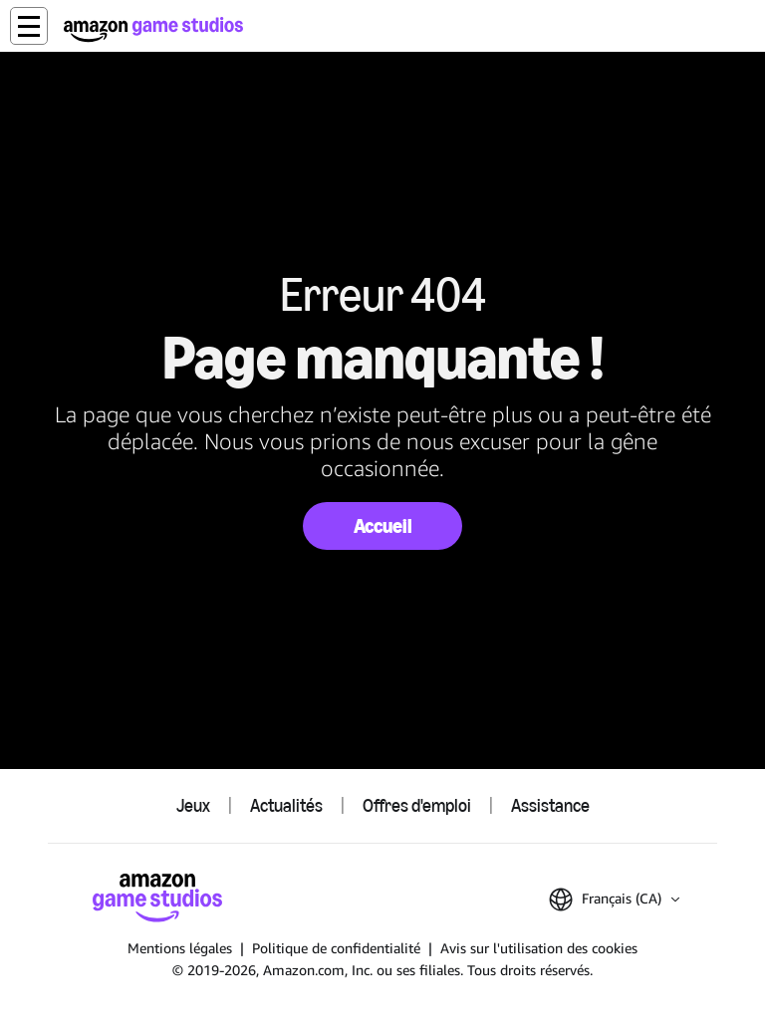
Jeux (193, 806)
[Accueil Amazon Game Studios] (153, 29)
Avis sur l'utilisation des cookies (539, 947)
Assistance (550, 806)
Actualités (286, 806)
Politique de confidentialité (336, 947)
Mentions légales (180, 947)
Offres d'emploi (417, 806)
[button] (29, 26)
